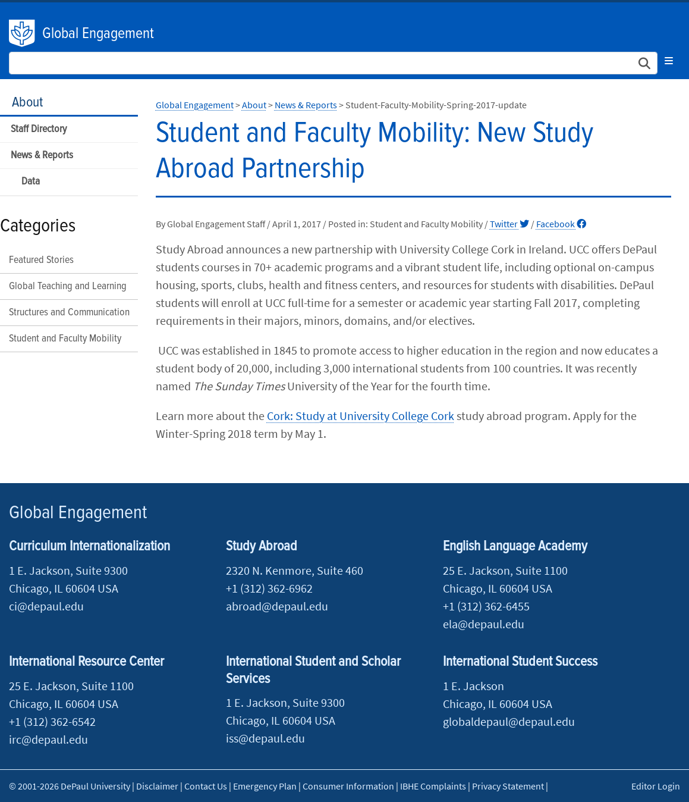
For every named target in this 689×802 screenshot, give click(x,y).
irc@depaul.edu (48, 739)
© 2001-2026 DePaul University (69, 786)
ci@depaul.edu (46, 606)
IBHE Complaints (433, 786)
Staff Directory (39, 129)
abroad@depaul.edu (277, 606)
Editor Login (655, 786)
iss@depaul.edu (265, 738)
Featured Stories (41, 260)
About (27, 102)
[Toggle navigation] (668, 60)
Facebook (561, 224)
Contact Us (205, 786)
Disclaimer (157, 786)
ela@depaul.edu (483, 623)
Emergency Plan (265, 786)
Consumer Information (348, 786)
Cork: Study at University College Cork (360, 415)
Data (30, 182)
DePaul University (22, 33)
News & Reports (42, 155)
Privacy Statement (508, 786)
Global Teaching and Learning (68, 286)
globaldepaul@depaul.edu (509, 721)
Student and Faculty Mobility (65, 339)
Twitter (509, 224)
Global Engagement (98, 34)
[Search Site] (333, 63)
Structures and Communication (69, 312)
